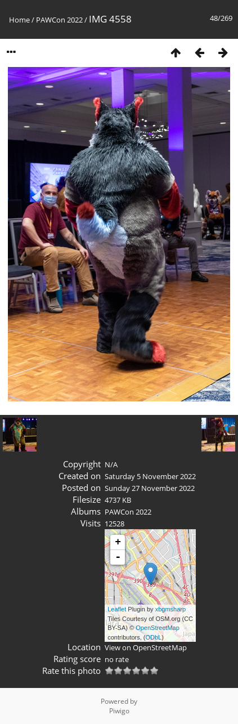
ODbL (154, 637)
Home (19, 20)
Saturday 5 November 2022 (150, 476)
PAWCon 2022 (59, 20)
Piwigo (119, 711)
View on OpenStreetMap (146, 647)
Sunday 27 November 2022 (150, 488)
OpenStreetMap (157, 627)
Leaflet (116, 609)
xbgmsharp (170, 609)
